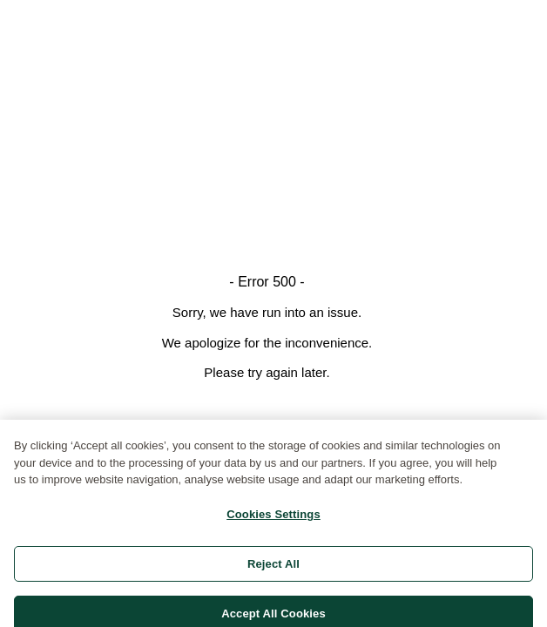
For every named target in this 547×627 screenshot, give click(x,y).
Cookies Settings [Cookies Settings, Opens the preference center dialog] (273, 517)
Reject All (273, 567)
